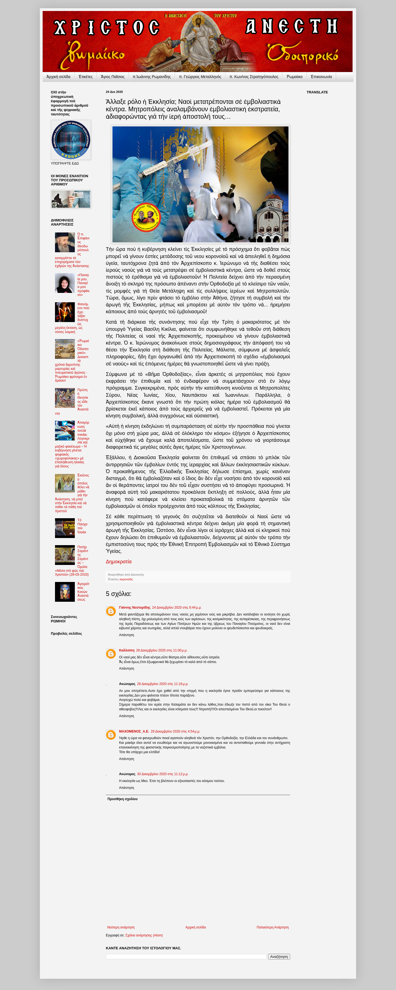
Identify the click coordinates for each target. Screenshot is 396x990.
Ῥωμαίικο (294, 76)
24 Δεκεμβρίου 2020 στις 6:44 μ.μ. (177, 607)
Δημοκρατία (119, 561)
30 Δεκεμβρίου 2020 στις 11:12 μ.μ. (163, 774)
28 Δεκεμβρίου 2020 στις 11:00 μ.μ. (162, 650)
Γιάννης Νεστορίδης (134, 607)
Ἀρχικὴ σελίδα (58, 76)
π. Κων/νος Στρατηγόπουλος (254, 76)
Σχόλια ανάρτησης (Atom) (144, 935)
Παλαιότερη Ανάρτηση (273, 927)
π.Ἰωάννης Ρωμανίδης (152, 76)
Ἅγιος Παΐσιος (113, 76)
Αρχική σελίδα (195, 927)
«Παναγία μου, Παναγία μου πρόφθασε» (83, 285)
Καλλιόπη (126, 650)
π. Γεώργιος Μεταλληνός (200, 76)
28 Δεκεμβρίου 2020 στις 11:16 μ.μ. (163, 684)
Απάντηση (126, 635)
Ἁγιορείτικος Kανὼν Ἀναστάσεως (83, 592)
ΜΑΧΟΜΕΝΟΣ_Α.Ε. (134, 731)
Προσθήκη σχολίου (123, 799)
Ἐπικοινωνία (321, 76)
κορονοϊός (126, 579)
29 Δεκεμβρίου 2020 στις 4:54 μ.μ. (175, 731)
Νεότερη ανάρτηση (120, 927)
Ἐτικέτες (86, 76)
